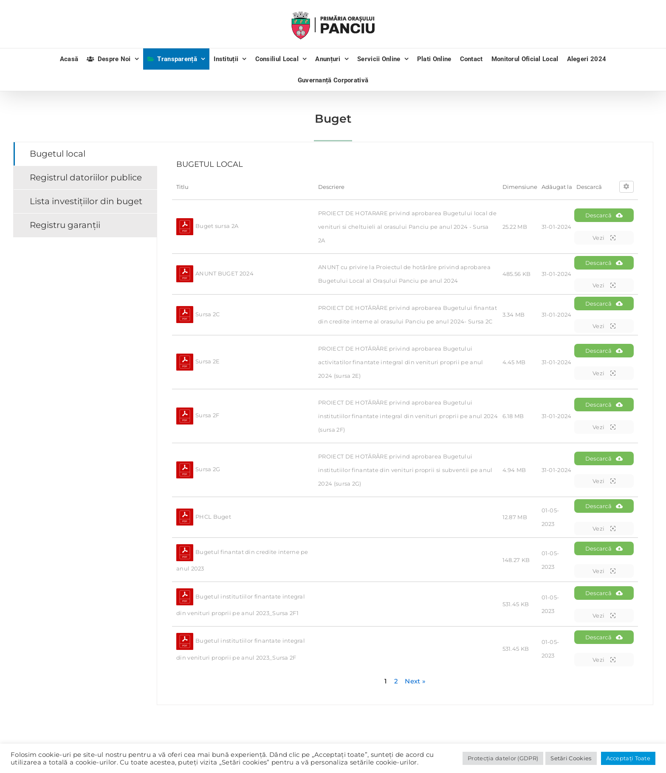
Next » (415, 681)
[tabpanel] (405, 423)
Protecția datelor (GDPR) (503, 758)
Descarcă (604, 215)
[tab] (85, 154)
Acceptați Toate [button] (628, 758)
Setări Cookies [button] (570, 758)
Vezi (604, 237)
